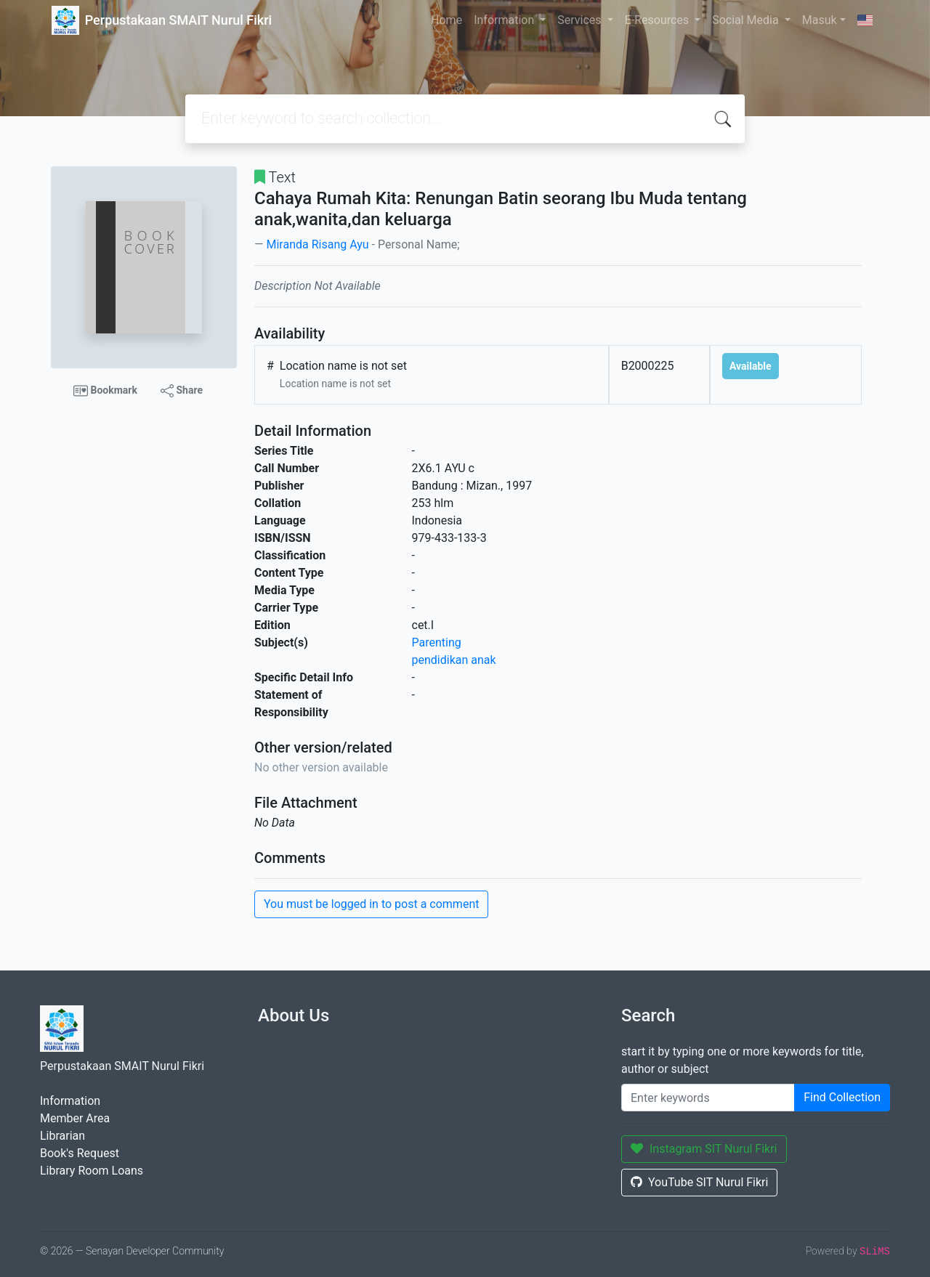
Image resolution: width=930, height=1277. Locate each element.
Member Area (75, 1118)
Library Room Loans (91, 1170)
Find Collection (842, 1097)
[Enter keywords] (708, 1097)
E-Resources (658, 20)
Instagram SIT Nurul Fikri (704, 1149)
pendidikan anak (454, 660)
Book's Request (79, 1153)
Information (505, 20)
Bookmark (105, 391)
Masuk (819, 20)
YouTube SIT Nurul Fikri (699, 1182)
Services (580, 20)
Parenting (436, 642)
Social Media (747, 20)
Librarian (62, 1136)
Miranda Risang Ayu (317, 244)
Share (182, 390)
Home (446, 20)
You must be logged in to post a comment (371, 904)
